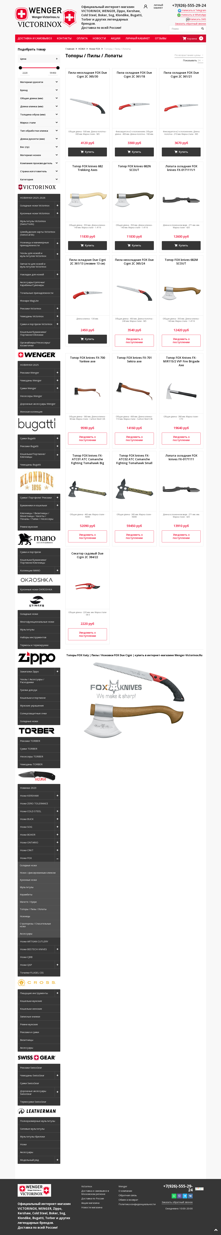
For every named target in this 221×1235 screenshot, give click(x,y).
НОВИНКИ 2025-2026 (32, 197)
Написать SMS (196, 19)
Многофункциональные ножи (37, 621)
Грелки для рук (28, 690)
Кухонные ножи (28, 879)
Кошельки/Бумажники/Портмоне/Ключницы (33, 561)
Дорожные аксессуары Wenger (38, 403)
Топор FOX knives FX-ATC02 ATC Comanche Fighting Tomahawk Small (134, 459)
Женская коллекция (31, 411)
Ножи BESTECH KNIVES (33, 949)
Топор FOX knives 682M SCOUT (181, 261)
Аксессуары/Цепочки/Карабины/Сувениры (32, 284)
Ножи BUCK (27, 819)
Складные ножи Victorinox (34, 205)
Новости (99, 38)
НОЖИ (81, 48)
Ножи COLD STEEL (30, 811)
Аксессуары (26, 933)
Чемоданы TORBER (31, 764)
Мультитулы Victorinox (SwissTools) (33, 222)
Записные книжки (30, 1016)
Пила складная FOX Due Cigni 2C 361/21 (181, 74)
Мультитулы (27, 629)
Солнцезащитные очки (33, 713)
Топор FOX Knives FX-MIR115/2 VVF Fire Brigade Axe (181, 361)
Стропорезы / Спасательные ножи (35, 925)
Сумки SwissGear (29, 1083)
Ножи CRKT (26, 850)
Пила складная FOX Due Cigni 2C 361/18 (134, 74)
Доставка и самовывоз (35, 38)
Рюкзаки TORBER (30, 740)
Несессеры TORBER (31, 756)
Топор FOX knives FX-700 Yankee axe (87, 359)
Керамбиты (26, 894)
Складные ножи (29, 613)
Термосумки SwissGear (33, 1101)
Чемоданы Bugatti (30, 464)
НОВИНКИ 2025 (29, 364)
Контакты (64, 38)
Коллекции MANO (30, 570)
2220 (25, 73)
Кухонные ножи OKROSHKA (36, 589)
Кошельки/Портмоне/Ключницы (33, 455)
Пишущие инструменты (34, 993)
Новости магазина (91, 1207)
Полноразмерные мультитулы (37, 1120)
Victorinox (86, 1186)
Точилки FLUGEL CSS (32, 972)
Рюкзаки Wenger (29, 372)
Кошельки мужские (31, 1000)
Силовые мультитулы (32, 1128)
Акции (115, 38)
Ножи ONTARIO (29, 842)
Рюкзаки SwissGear (31, 1067)
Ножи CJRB (26, 957)
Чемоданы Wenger (31, 380)
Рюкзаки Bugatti (29, 446)
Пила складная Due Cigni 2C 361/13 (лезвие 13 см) (87, 261)
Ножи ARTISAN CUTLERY (34, 941)
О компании (125, 1190)
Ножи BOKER (27, 834)
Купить (87, 152)
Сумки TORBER (28, 748)
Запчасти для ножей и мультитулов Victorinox (33, 265)
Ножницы (25, 916)
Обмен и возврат (128, 1199)
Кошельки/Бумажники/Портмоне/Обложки (33, 333)
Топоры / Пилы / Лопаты (33, 909)
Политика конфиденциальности (137, 1204)
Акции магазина (90, 1202)
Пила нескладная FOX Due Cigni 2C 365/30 (87, 74)
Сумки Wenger (28, 388)
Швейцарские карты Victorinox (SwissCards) (37, 233)
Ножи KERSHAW (29, 795)
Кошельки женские (31, 1008)
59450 (53, 73)
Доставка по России (92, 1198)
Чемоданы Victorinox (32, 316)
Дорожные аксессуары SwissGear (33, 1092)
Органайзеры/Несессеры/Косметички (35, 344)
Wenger (123, 1186)
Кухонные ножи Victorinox (35, 213)
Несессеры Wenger (31, 396)
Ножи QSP (26, 964)
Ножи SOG (26, 826)
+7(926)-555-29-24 (189, 5)
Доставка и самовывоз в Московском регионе (95, 1192)
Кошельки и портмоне (33, 697)
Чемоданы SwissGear (32, 1075)
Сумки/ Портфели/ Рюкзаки (36, 497)
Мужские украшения (32, 705)
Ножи (23, 1144)
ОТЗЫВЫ (160, 38)
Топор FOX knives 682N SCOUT (134, 168)
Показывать (190, 60)
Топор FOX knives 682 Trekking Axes (87, 168)
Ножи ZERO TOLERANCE (34, 803)
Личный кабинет (137, 38)
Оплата (82, 38)
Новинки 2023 (28, 787)
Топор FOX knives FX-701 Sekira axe (134, 359)
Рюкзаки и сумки (29, 1032)
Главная (70, 48)
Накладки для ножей (32, 274)
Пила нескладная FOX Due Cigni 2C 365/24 (134, 261)
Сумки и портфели (30, 552)
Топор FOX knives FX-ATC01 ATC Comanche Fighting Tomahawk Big (87, 459)
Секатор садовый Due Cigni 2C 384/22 (87, 555)
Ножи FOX (26, 858)
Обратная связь (128, 1195)
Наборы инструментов (33, 637)
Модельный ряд (29, 1159)
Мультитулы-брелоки (32, 1136)
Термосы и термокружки (34, 645)
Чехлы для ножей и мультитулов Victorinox (33, 254)
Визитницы (26, 1039)
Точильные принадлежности (36, 292)
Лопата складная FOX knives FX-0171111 (181, 457)
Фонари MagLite (29, 300)
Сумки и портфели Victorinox (36, 324)
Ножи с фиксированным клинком (38, 872)
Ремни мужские (29, 526)
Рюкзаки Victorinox (30, 308)
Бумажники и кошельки (33, 505)
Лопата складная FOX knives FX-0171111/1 (181, 168)
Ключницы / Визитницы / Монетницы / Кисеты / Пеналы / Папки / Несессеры (36, 516)
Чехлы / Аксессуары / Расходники (32, 681)
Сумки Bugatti (27, 438)
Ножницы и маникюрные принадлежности (34, 244)
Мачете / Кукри (28, 901)
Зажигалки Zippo (29, 671)
